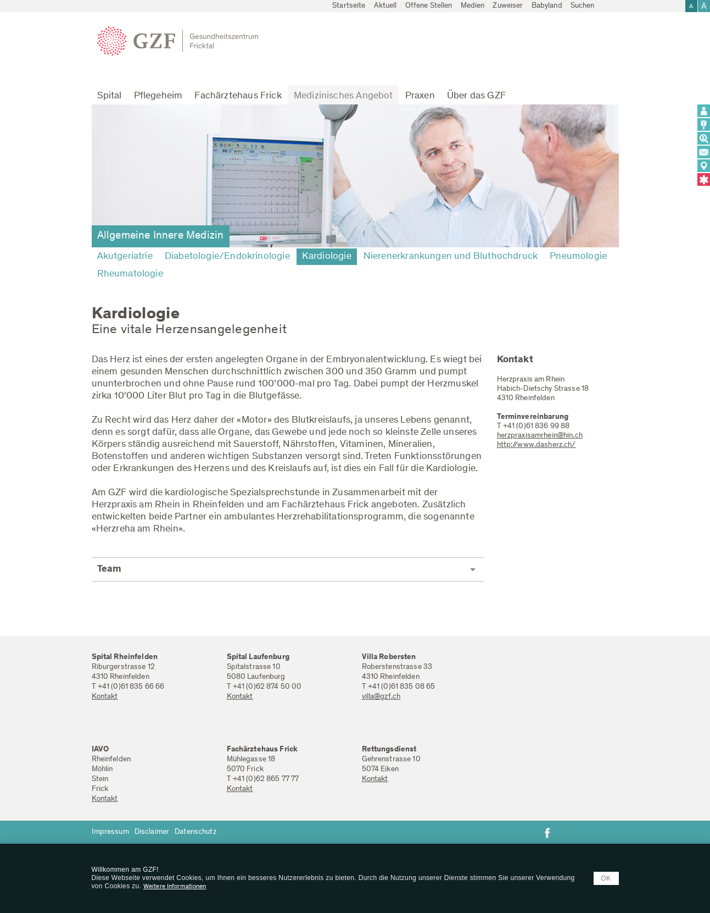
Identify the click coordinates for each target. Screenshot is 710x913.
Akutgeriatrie (125, 257)
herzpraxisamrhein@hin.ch (540, 436)
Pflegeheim (158, 96)
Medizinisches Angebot (343, 96)
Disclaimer (152, 832)
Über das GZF (476, 96)
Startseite (348, 6)
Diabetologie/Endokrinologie (227, 257)
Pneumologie (578, 257)
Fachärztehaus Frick (237, 96)
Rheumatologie (130, 274)
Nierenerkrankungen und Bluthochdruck (451, 257)
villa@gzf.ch (381, 697)
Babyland (547, 6)
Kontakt (105, 697)
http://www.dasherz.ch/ (536, 445)
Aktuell (385, 6)
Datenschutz (195, 832)
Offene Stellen (428, 6)
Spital (109, 96)
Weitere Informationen (174, 886)
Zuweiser (508, 6)
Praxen (420, 96)
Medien (473, 6)
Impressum (110, 832)
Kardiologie (326, 257)
